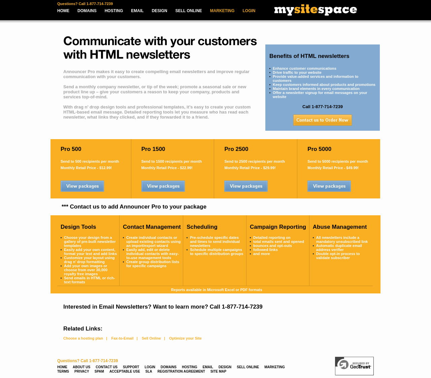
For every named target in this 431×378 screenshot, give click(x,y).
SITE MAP (218, 371)
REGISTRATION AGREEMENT (181, 371)
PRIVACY (81, 371)
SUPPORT (131, 367)
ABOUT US (81, 367)
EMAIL (137, 10)
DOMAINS (87, 10)
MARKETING (222, 10)
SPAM (99, 371)
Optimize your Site (185, 338)
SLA (148, 371)
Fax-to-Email (122, 338)
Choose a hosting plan (83, 338)
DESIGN (159, 10)
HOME (63, 10)
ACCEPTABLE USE (124, 371)
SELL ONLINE (188, 10)
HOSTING (114, 10)
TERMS (63, 371)
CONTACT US (107, 367)
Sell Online (151, 338)
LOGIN (249, 10)
